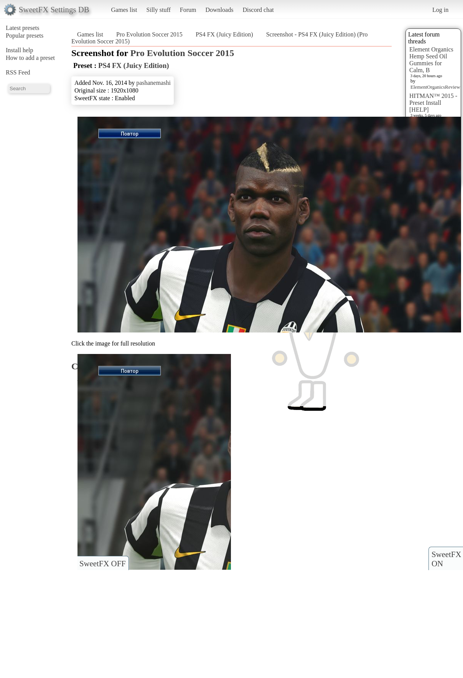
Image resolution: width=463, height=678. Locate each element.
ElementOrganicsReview (435, 87)
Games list (124, 10)
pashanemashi (153, 82)
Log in (440, 10)
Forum (188, 10)
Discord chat (258, 10)
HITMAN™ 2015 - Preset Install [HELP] (433, 103)
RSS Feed (18, 72)
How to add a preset (30, 58)
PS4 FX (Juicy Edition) (224, 34)
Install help (19, 50)
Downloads (219, 10)
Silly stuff (159, 10)
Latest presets (23, 28)
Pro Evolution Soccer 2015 (149, 34)
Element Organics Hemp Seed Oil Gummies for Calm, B (431, 59)
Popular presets (24, 35)
